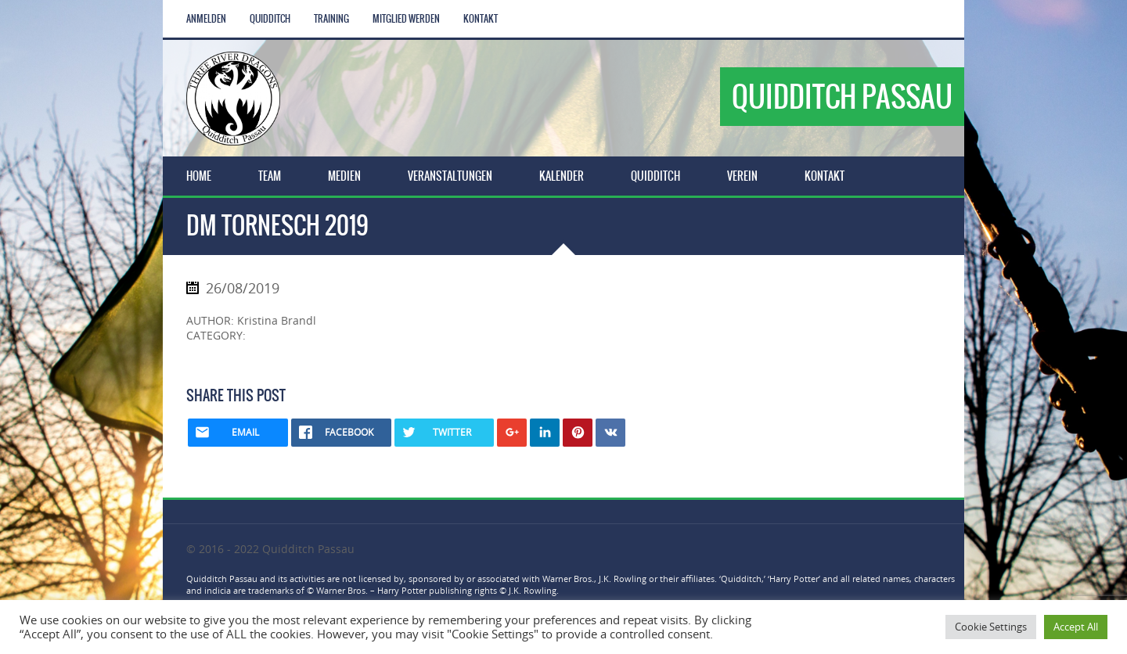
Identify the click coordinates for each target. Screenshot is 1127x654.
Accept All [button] (1075, 627)
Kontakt (480, 19)
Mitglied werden (406, 19)
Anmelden (206, 19)
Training (331, 19)
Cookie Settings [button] (991, 627)
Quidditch (270, 19)
